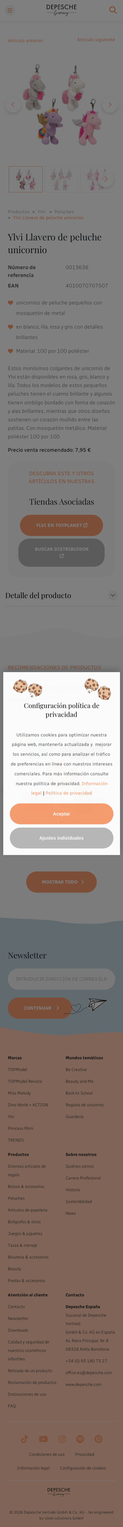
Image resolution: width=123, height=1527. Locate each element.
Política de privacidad (69, 793)
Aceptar (61, 814)
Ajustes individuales (61, 838)
